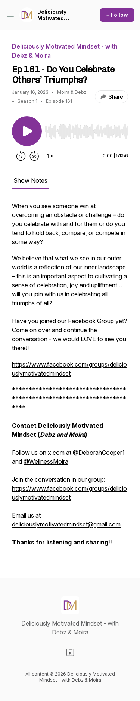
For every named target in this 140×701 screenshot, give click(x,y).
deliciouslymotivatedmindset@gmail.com (66, 524)
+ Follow (117, 15)
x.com (56, 452)
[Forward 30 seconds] (34, 156)
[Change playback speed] (50, 156)
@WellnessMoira (46, 461)
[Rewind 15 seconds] (21, 156)
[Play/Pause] (27, 131)
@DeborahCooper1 (99, 452)
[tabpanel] (70, 377)
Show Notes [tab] (30, 180)
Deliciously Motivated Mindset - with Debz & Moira (56, 15)
